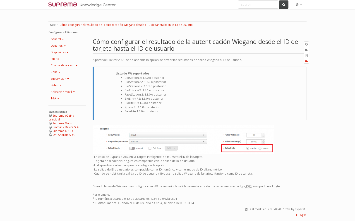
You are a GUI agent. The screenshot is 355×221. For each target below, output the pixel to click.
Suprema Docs (62, 123)
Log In (301, 215)
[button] (298, 4)
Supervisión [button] (60, 79)
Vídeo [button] (56, 85)
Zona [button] (55, 72)
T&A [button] (55, 98)
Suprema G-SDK (63, 131)
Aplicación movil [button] (63, 92)
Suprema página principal (61, 117)
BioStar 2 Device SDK (66, 127)
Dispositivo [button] (60, 52)
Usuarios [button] (58, 46)
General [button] (57, 39)
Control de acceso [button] (64, 65)
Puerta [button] (56, 59)
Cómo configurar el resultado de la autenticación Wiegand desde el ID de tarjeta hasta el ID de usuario (126, 25)
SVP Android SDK (63, 135)
